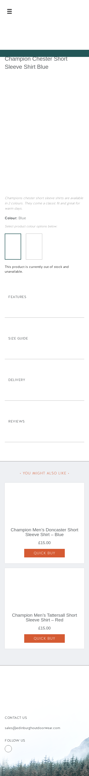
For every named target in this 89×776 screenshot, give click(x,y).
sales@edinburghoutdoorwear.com (32, 728)
